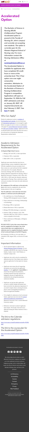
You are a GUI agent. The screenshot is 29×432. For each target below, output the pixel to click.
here (6, 111)
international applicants (9, 123)
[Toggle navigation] (27, 1)
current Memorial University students (17, 126)
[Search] (25, 1)
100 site (8, 1)
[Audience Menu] (23, 1)
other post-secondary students (10, 128)
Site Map (9, 393)
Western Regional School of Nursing (13, 248)
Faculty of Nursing (16, 5)
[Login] (20, 1)
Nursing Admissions (6, 5)
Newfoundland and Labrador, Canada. (14, 395)
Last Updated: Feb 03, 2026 (16, 393)
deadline (6, 270)
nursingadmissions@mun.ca (14, 63)
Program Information (7, 8)
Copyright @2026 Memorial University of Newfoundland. (14, 394)
